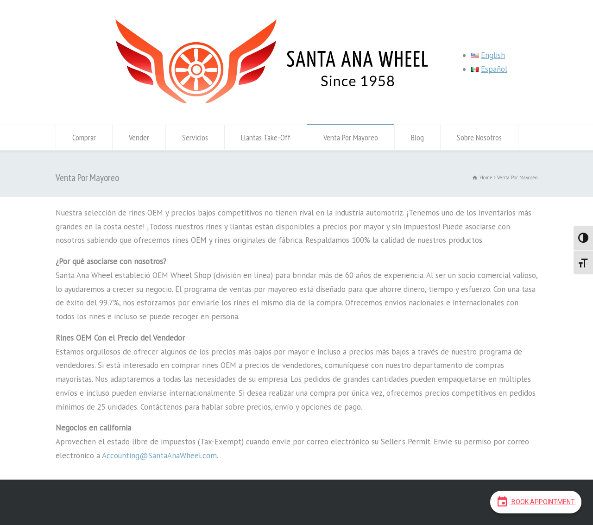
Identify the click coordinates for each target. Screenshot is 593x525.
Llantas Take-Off (265, 137)
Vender (139, 137)
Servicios (195, 137)
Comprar (84, 137)
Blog (417, 137)
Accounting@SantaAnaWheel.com (159, 455)
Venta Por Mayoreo (350, 137)
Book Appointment (536, 501)
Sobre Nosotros (479, 137)
